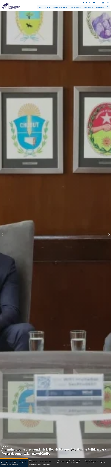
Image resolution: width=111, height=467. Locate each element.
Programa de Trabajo (60, 7)
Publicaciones (88, 7)
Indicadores (100, 7)
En (108, 2)
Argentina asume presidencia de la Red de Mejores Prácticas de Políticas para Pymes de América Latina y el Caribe (53, 451)
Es (103, 2)
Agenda (47, 7)
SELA (40, 7)
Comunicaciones (75, 7)
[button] (109, 234)
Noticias (5, 446)
